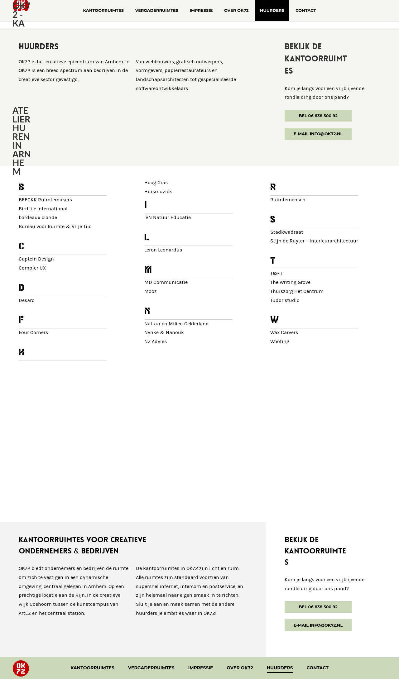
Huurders (280, 668)
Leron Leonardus (163, 250)
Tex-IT (276, 273)
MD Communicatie (166, 282)
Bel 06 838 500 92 (318, 115)
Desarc (26, 300)
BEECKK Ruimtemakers (45, 200)
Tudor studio (285, 300)
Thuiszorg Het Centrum (297, 291)
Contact (318, 668)
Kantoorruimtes (92, 668)
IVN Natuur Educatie (167, 217)
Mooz (150, 291)
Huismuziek (158, 192)
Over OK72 (240, 668)
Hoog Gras (156, 182)
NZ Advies (155, 341)
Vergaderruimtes (151, 668)
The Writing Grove (290, 282)
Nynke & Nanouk (164, 332)
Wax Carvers (284, 332)
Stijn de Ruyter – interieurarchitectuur (314, 241)
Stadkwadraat (286, 232)
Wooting (279, 341)
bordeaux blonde (38, 217)
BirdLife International (43, 209)
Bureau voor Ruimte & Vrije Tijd (55, 226)
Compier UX (32, 268)
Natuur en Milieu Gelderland (176, 324)
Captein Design (36, 259)
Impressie (200, 668)
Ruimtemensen (287, 200)
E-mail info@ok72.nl (318, 133)
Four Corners (33, 332)
